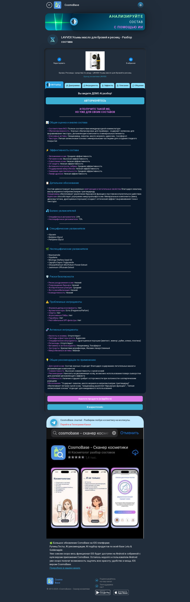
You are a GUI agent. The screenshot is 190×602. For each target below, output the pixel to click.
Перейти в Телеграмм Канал (75, 424)
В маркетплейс (95, 407)
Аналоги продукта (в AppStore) (95, 399)
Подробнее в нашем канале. (65, 568)
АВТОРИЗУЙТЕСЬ (95, 100)
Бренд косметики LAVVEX (95, 77)
